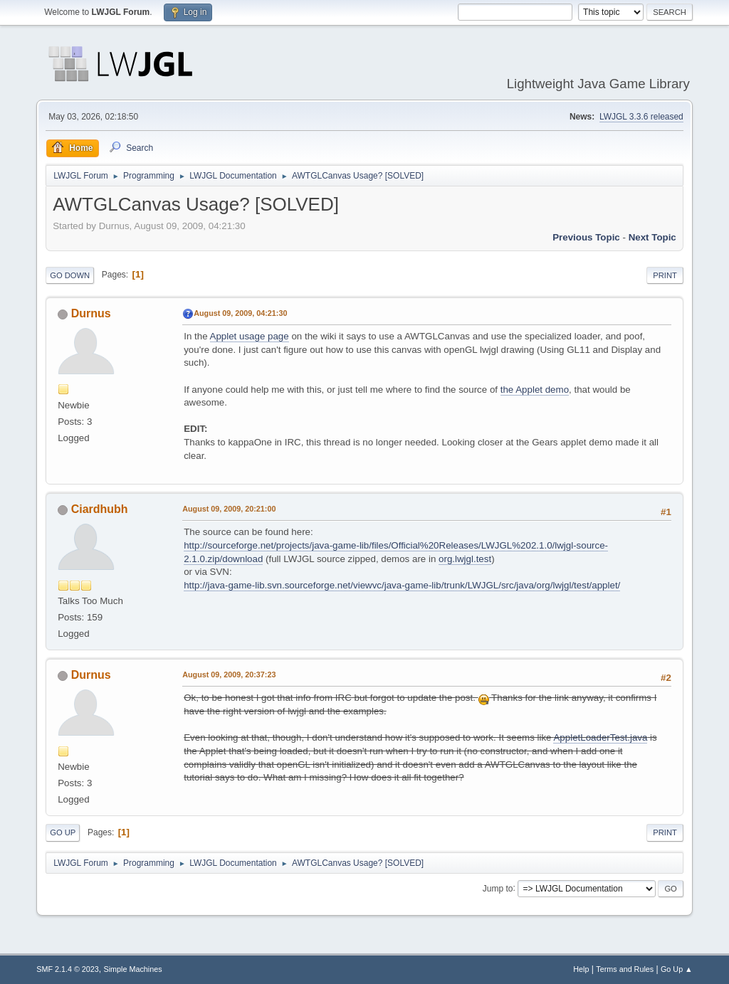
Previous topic (586, 237)
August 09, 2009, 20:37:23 (229, 674)
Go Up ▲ (677, 969)
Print (665, 275)
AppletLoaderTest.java (600, 737)
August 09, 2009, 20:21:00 (229, 508)
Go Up (62, 832)
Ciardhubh (99, 509)
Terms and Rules (625, 969)
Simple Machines (133, 969)
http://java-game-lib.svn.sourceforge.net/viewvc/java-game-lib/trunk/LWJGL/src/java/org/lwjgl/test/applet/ (402, 585)
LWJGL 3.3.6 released (641, 117)
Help (581, 969)
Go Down (70, 275)
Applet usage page (249, 336)
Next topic (652, 237)
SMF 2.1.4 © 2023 (67, 969)
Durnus (91, 313)
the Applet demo (534, 389)
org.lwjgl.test (465, 559)
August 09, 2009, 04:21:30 (240, 313)
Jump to (498, 888)
